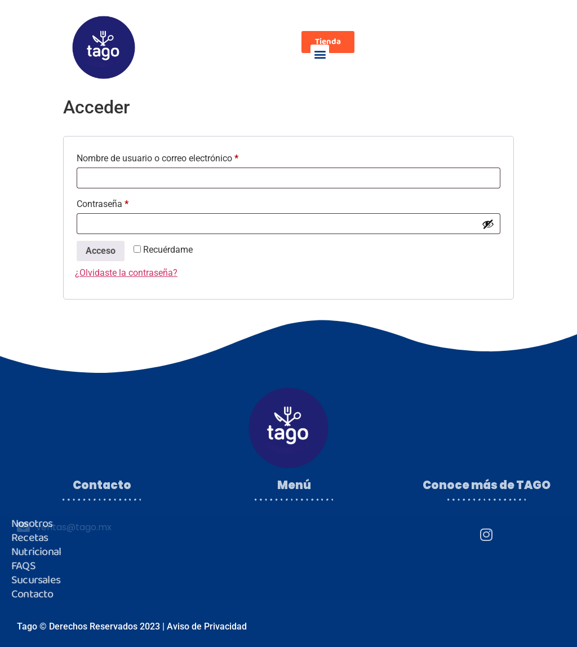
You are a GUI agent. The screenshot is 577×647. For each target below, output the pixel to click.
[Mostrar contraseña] (488, 224)
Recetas (29, 538)
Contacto (32, 594)
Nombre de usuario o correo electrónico (179, 156)
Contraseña (124, 202)
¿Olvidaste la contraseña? (126, 272)
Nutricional (36, 552)
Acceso (101, 250)
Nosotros (32, 524)
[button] (319, 54)
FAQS (23, 566)
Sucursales (35, 580)
